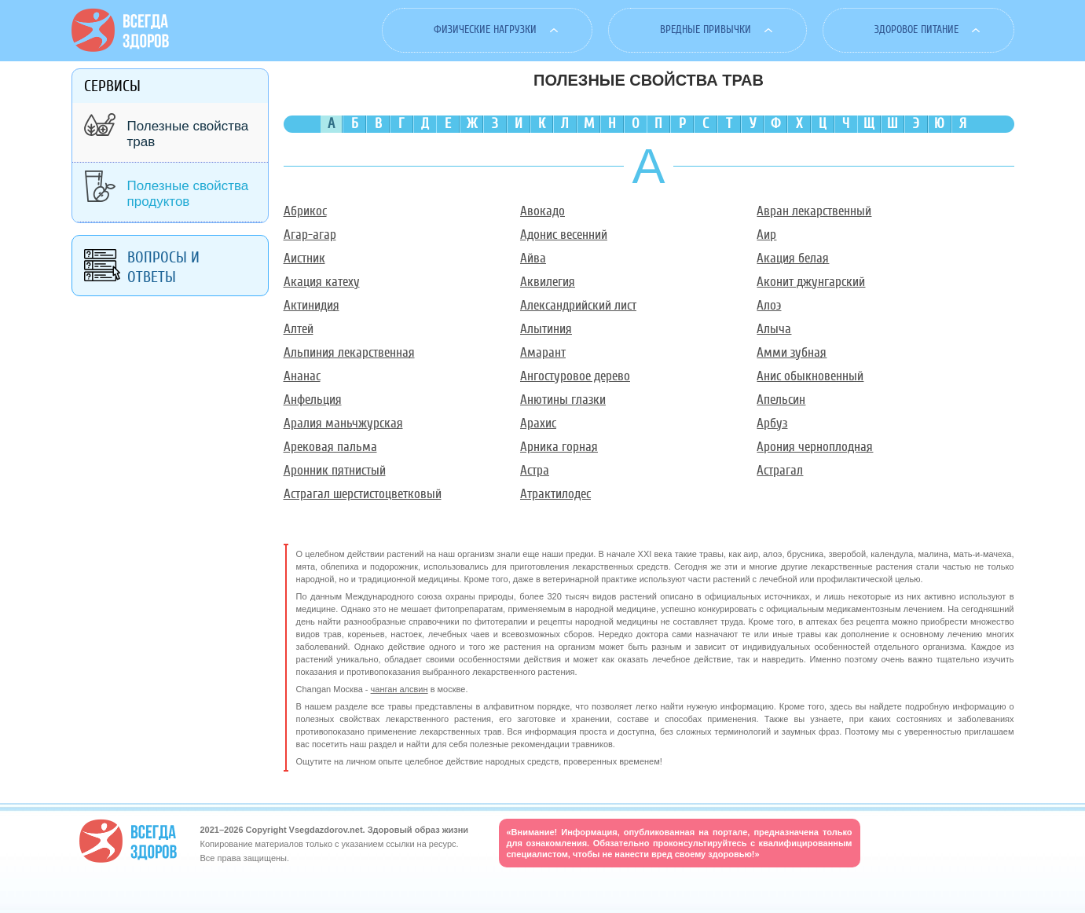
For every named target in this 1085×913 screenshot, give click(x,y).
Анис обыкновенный (810, 375)
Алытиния (546, 328)
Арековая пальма (330, 446)
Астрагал (780, 470)
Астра (534, 470)
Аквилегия (547, 281)
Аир (766, 234)
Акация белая (793, 258)
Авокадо (542, 211)
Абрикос (305, 211)
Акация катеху (322, 281)
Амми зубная (792, 352)
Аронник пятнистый (335, 470)
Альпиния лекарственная (349, 352)
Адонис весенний (563, 234)
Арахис (538, 423)
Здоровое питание (916, 29)
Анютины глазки (563, 399)
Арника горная (559, 446)
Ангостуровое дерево (575, 375)
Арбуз (772, 423)
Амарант (543, 352)
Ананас (302, 375)
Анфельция (313, 399)
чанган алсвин (399, 689)
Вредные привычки (705, 29)
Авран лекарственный (814, 211)
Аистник (304, 258)
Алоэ (769, 305)
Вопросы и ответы (163, 267)
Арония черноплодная (815, 446)
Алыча (774, 328)
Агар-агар (310, 234)
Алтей (298, 328)
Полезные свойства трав (188, 134)
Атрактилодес (555, 493)
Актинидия (311, 305)
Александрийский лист (578, 305)
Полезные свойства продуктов (188, 193)
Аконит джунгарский (811, 281)
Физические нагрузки (485, 29)
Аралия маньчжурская (343, 423)
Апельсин (781, 399)
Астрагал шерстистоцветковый (363, 493)
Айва (533, 258)
